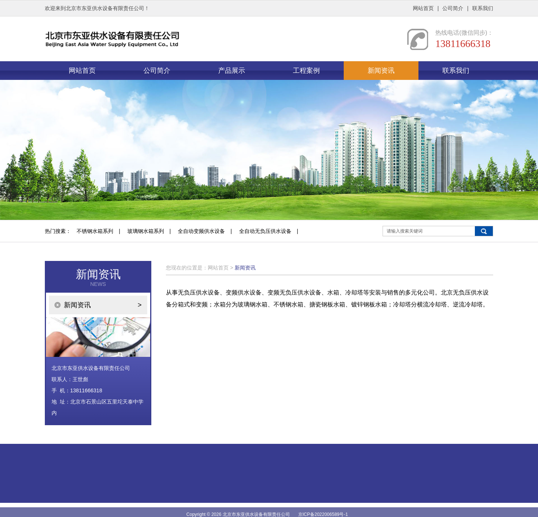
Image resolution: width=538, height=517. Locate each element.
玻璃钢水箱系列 (145, 231)
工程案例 (306, 70)
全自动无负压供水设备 (265, 231)
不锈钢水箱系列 (95, 231)
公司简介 (452, 8)
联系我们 (482, 8)
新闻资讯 (381, 70)
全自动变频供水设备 (201, 231)
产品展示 (231, 70)
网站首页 (423, 8)
